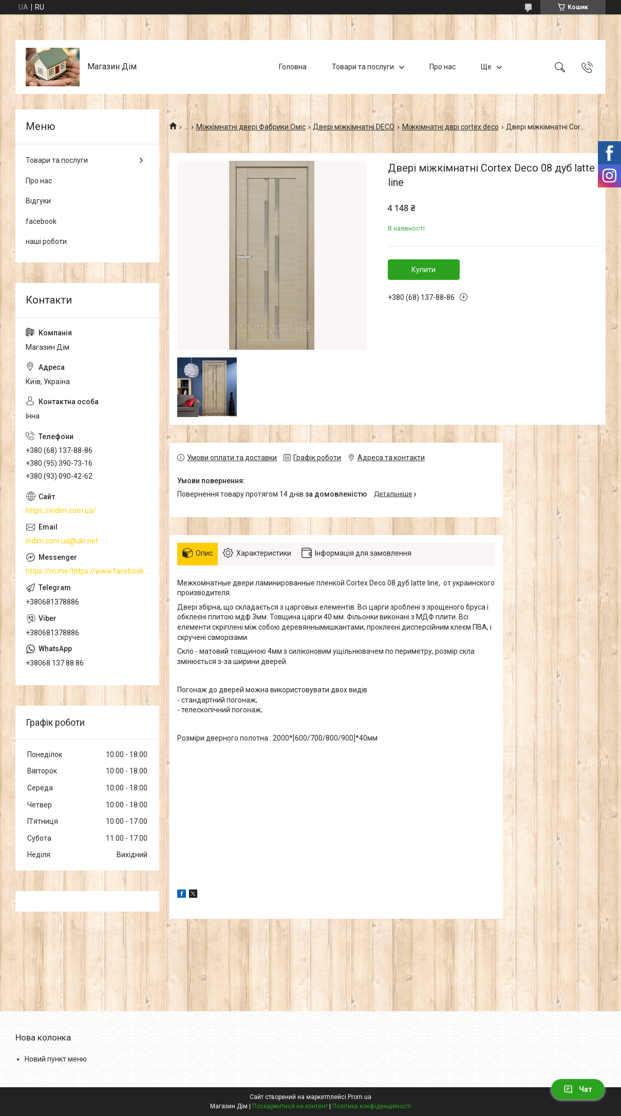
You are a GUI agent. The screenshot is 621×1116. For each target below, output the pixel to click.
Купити (423, 270)
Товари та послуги (363, 67)
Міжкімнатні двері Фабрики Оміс (251, 127)
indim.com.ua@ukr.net (62, 541)
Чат (577, 1089)
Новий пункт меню (56, 1059)
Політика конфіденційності (371, 1106)
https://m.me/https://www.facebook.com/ (87, 571)
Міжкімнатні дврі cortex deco (450, 127)
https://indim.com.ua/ (61, 510)
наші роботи (46, 241)
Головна (293, 67)
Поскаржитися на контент (290, 1106)
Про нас (442, 67)
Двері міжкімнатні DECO (353, 127)
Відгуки (38, 201)
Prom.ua (359, 1097)
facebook (41, 221)
